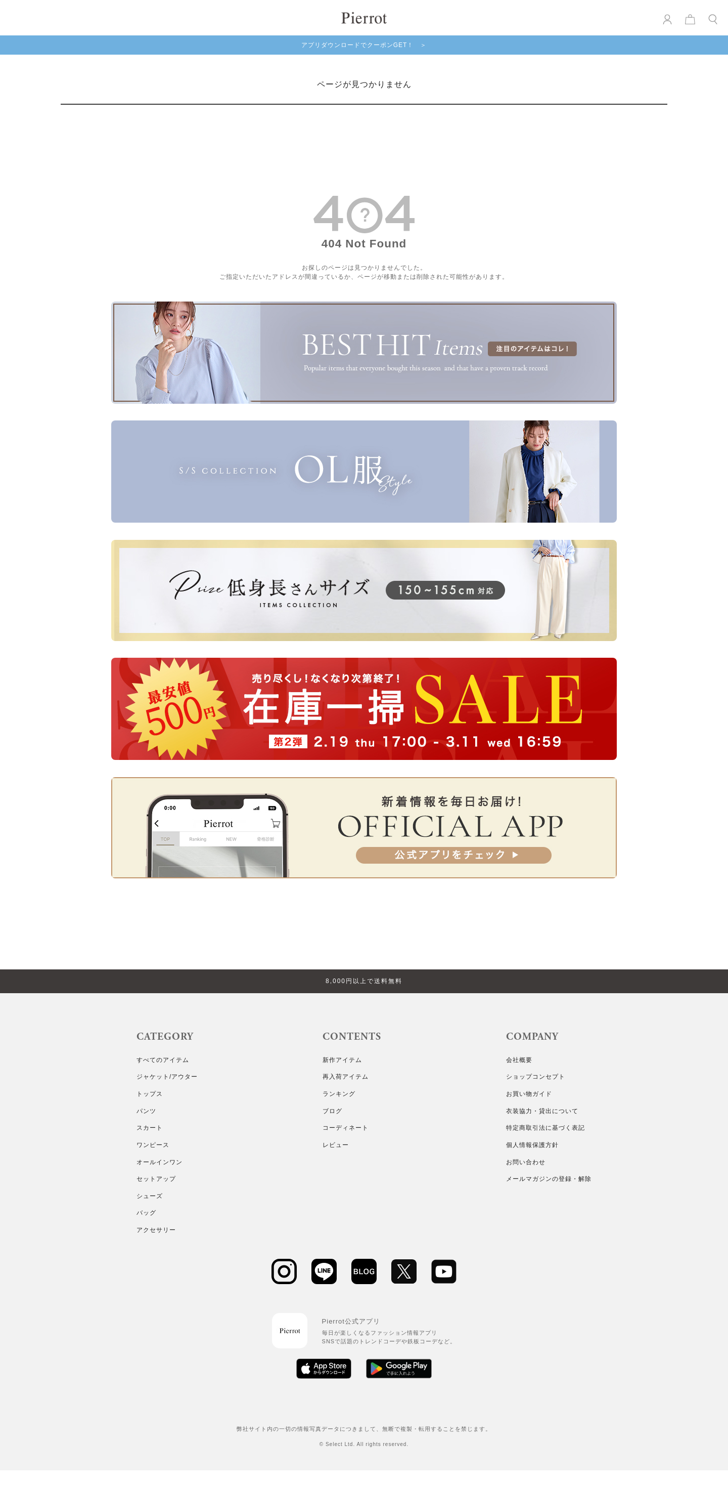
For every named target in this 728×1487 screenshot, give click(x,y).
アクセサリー (156, 1230)
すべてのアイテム (162, 1060)
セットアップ (156, 1178)
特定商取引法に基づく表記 (545, 1127)
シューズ (149, 1196)
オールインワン (159, 1162)
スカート (149, 1127)
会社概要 (519, 1060)
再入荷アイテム (346, 1076)
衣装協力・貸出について (542, 1111)
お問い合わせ (525, 1162)
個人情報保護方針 (532, 1145)
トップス (149, 1093)
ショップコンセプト (535, 1076)
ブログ (332, 1111)
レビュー (336, 1145)
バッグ (146, 1212)
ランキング (339, 1093)
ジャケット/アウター (167, 1076)
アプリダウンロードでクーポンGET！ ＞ (364, 45)
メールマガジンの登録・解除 (549, 1178)
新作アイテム (342, 1060)
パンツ (146, 1111)
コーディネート (346, 1127)
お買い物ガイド (529, 1093)
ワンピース (152, 1145)
